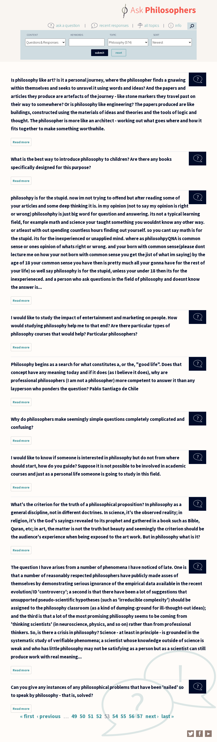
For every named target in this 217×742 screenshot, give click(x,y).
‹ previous (49, 716)
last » (167, 716)
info (178, 25)
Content (32, 34)
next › (152, 716)
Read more (22, 143)
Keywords (77, 34)
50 (82, 716)
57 (140, 716)
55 (123, 716)
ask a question (68, 25)
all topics (151, 25)
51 (90, 716)
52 (99, 716)
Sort (156, 34)
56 (131, 716)
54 (115, 716)
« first (27, 716)
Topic (113, 34)
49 (74, 716)
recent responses (114, 25)
